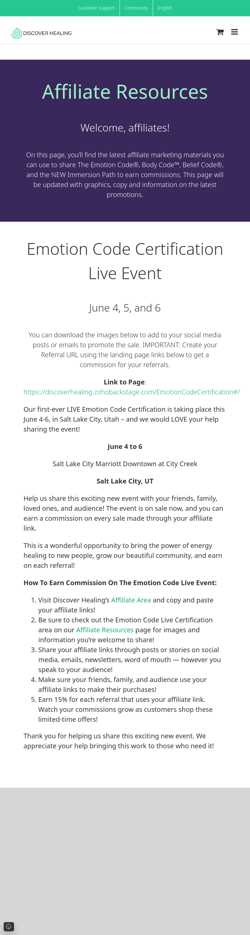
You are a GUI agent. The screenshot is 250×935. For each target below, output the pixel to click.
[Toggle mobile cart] (220, 32)
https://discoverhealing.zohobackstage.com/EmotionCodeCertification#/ (132, 391)
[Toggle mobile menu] (235, 32)
